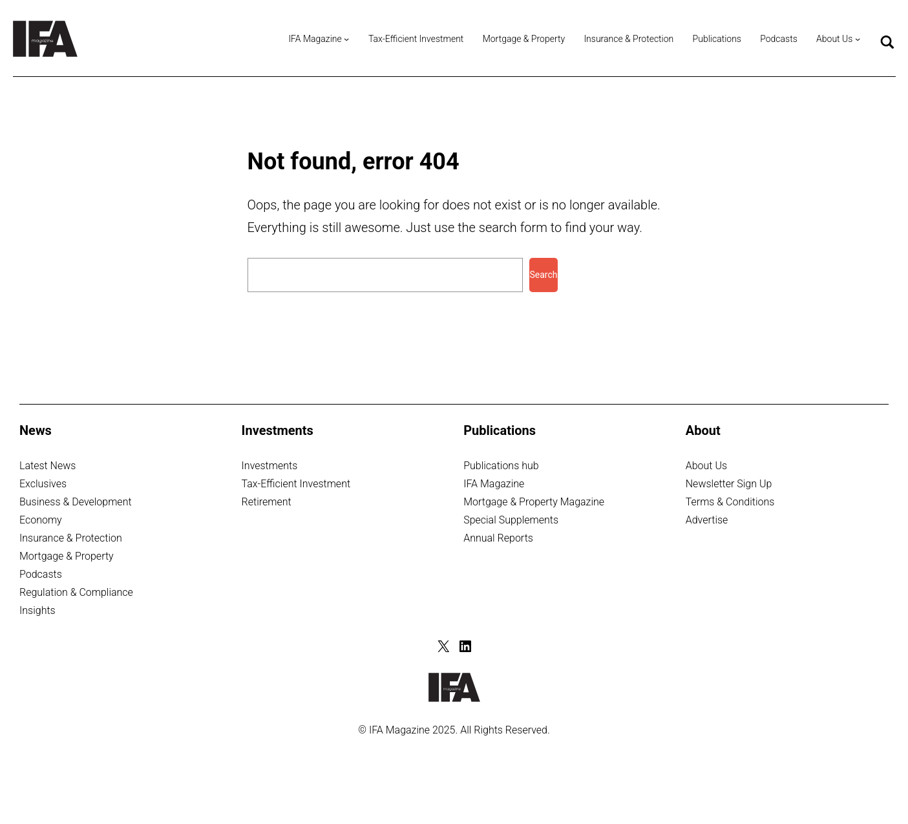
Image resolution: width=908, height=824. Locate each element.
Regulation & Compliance (76, 592)
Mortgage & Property (66, 556)
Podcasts (40, 574)
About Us (706, 466)
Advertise (707, 520)
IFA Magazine (493, 484)
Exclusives (43, 484)
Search (543, 274)
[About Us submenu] (857, 38)
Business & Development (75, 502)
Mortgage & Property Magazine (533, 502)
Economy (40, 520)
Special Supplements (510, 520)
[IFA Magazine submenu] (346, 38)
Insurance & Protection (70, 538)
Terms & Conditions (730, 502)
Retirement (266, 502)
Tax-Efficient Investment (296, 484)
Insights (37, 610)
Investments (270, 466)
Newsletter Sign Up (729, 484)
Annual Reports (498, 538)
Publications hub (500, 466)
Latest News (47, 466)
